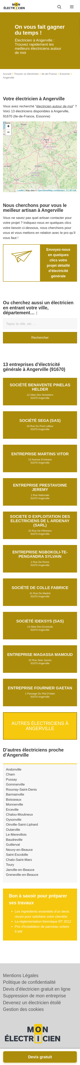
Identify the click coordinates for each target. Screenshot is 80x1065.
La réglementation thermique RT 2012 (43, 921)
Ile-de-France (49, 73)
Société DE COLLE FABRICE (40, 588)
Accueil (7, 73)
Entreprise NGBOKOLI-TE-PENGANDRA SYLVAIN (40, 554)
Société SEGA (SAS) (39, 420)
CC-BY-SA (71, 190)
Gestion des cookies (23, 1009)
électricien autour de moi (54, 106)
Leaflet (20, 190)
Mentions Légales (20, 975)
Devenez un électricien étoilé (32, 1002)
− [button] (8, 133)
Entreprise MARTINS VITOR (40, 454)
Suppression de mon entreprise (34, 995)
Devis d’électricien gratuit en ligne (37, 989)
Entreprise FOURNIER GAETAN (40, 688)
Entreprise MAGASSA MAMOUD (40, 654)
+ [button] (8, 127)
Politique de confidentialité (29, 982)
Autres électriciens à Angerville (40, 726)
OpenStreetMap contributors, (51, 190)
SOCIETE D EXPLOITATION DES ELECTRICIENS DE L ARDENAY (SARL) (40, 520)
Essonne (65, 73)
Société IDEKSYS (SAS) (40, 621)
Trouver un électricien (26, 73)
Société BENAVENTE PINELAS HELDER (40, 387)
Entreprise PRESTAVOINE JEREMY (40, 487)
